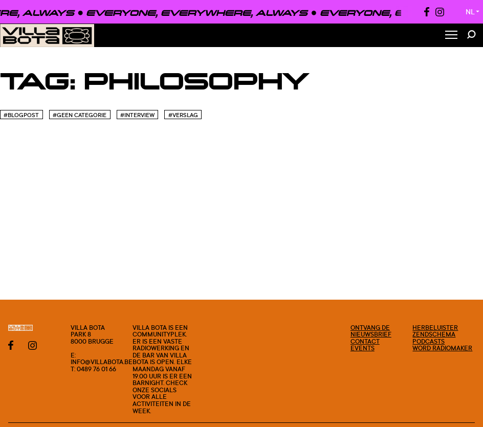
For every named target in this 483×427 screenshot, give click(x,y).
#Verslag (183, 115)
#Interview (137, 115)
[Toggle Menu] (451, 35)
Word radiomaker (442, 348)
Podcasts (428, 341)
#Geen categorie (79, 115)
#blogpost (21, 115)
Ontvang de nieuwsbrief (370, 331)
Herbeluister (435, 327)
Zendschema (433, 334)
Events (362, 348)
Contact (365, 341)
